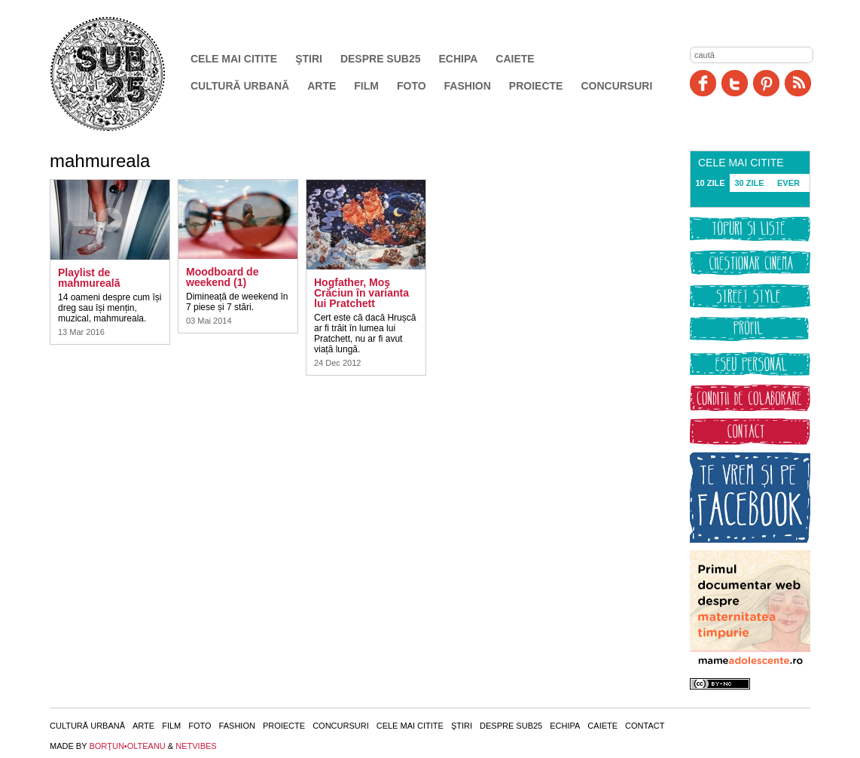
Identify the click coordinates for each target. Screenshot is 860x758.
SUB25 (125, 74)
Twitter (734, 83)
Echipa (458, 59)
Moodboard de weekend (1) (222, 277)
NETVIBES (195, 745)
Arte (321, 86)
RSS (798, 83)
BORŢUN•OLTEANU (127, 745)
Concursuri (616, 86)
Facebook (703, 83)
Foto (411, 86)
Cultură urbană (240, 86)
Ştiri (308, 59)
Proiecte (536, 86)
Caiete (515, 59)
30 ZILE (749, 182)
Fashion (467, 86)
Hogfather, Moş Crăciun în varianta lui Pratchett (361, 292)
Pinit (766, 83)
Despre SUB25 (380, 59)
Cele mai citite (234, 59)
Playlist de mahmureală (89, 277)
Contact (644, 725)
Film (366, 86)
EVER (788, 182)
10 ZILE (709, 182)
